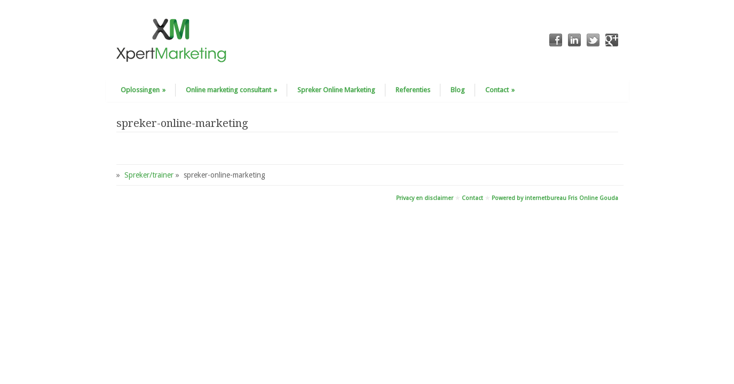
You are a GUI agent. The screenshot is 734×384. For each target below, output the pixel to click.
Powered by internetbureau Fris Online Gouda (555, 198)
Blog (458, 90)
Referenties (413, 90)
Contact (500, 90)
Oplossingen (143, 90)
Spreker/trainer (148, 175)
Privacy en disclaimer (424, 198)
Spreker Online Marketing (336, 90)
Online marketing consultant (231, 90)
